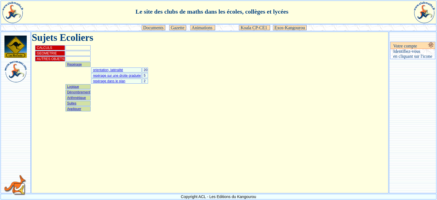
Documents (153, 27)
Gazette (177, 27)
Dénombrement (78, 92)
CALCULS (44, 48)
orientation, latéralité (108, 70)
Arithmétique (76, 98)
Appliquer (74, 109)
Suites (71, 103)
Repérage (74, 64)
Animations (203, 27)
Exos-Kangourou (290, 27)
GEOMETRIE (47, 53)
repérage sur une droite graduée (117, 76)
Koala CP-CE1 (254, 27)
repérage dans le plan (109, 81)
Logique (73, 87)
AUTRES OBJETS (50, 59)
